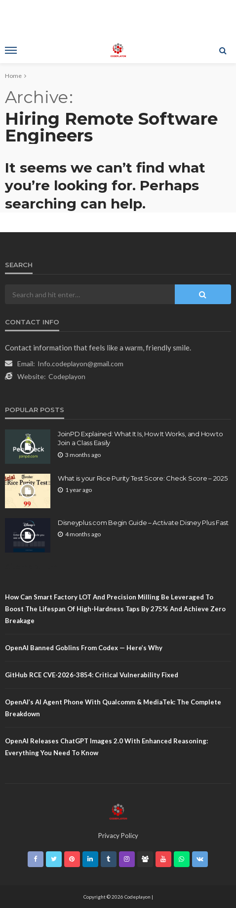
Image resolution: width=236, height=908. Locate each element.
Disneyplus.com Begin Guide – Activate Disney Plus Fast (143, 522)
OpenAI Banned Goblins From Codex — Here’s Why (83, 648)
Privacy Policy (118, 835)
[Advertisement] (118, 17)
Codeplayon (66, 376)
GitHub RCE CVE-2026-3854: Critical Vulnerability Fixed (91, 675)
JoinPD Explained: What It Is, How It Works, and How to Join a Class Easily (140, 438)
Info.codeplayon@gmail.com (80, 363)
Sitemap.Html (32, 566)
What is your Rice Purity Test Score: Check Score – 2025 (143, 478)
